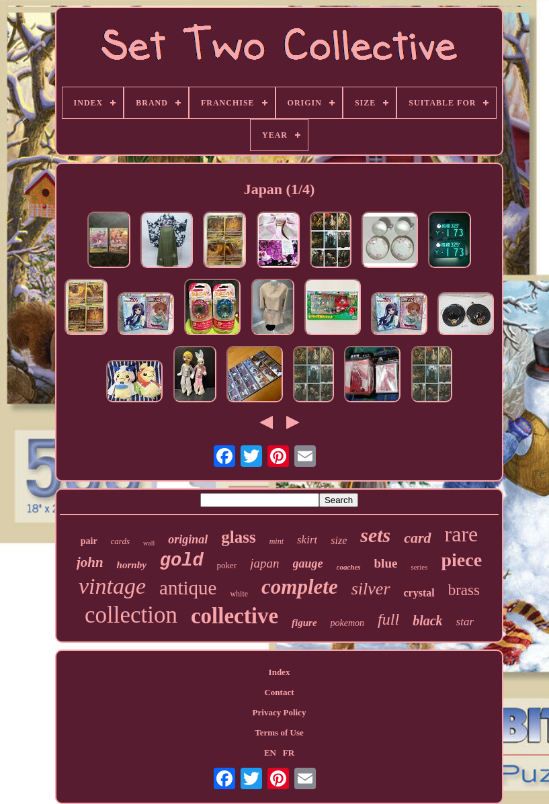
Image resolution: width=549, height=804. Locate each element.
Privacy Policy (279, 712)
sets (375, 535)
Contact (279, 692)
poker (227, 565)
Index (279, 672)
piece (461, 559)
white (239, 593)
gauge (308, 563)
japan (264, 563)
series (419, 567)
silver (370, 588)
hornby (131, 565)
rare (461, 534)
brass (464, 590)
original (188, 539)
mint (276, 541)
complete (299, 586)
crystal (419, 592)
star (465, 621)
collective (234, 616)
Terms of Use (279, 732)
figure (304, 622)
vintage (112, 586)
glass (238, 537)
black (427, 620)
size (339, 540)
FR (288, 753)
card (417, 537)
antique (187, 587)
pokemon (348, 623)
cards (120, 541)
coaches (349, 567)
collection (131, 615)
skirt (307, 539)
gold (182, 561)
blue (386, 563)
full (388, 619)
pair (89, 541)
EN (270, 753)
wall (149, 543)
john (90, 562)
